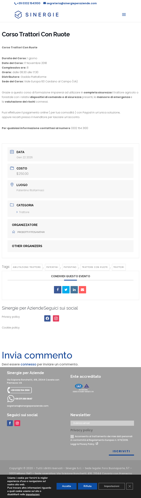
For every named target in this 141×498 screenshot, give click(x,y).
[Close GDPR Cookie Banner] (129, 486)
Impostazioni (111, 486)
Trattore (23, 212)
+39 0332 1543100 (28, 3)
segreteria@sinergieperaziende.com (27, 405)
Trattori (118, 267)
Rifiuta (88, 486)
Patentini (52, 267)
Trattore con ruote (95, 267)
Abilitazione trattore (27, 267)
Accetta (66, 486)
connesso (28, 364)
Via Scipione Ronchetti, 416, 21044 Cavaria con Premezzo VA (33, 381)
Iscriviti (121, 451)
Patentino (70, 267)
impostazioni (32, 494)
